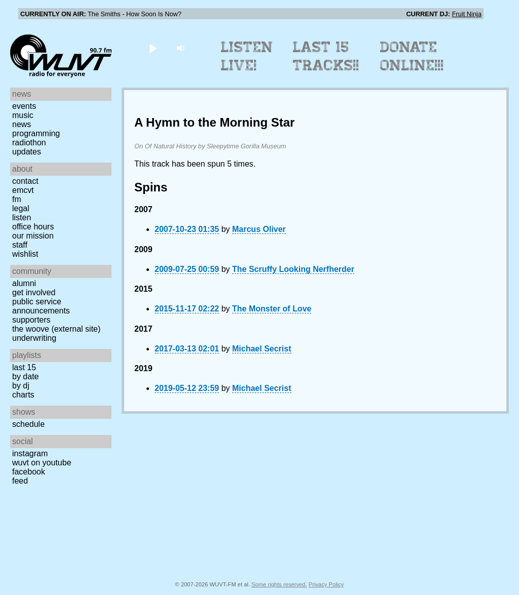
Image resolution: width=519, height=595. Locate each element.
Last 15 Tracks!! (326, 56)
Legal (20, 208)
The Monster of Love (271, 308)
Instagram (30, 453)
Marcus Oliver (259, 229)
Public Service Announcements (41, 306)
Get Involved (33, 292)
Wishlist (25, 254)
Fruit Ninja (466, 14)
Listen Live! (247, 56)
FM (16, 199)
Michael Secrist (261, 348)
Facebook (28, 471)
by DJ (20, 385)
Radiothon (29, 142)
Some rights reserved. (279, 584)
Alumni (24, 283)
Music (22, 115)
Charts (23, 394)
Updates (26, 151)
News (21, 124)
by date (25, 376)
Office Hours (33, 226)
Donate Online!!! (412, 56)
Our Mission (33, 235)
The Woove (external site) (56, 329)
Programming (36, 133)
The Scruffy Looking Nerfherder (293, 269)
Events (24, 106)
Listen (21, 217)
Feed (20, 481)
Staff (19, 245)
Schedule (28, 424)
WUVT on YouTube (41, 462)
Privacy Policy (326, 584)
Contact (25, 181)
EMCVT (23, 190)
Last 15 (24, 367)
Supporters (31, 319)
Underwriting (34, 338)
